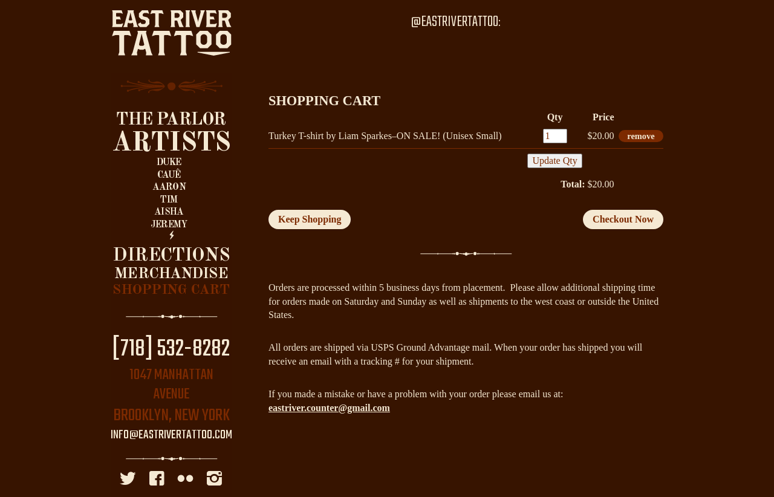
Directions (171, 256)
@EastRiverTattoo (454, 22)
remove (640, 136)
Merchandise (171, 274)
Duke (169, 162)
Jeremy (169, 225)
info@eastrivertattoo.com (171, 435)
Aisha (168, 212)
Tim (168, 200)
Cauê (169, 175)
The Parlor (171, 120)
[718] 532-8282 (171, 349)
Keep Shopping (309, 219)
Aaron (169, 187)
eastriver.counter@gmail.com (329, 408)
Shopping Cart (170, 290)
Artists (171, 143)
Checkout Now (623, 219)
